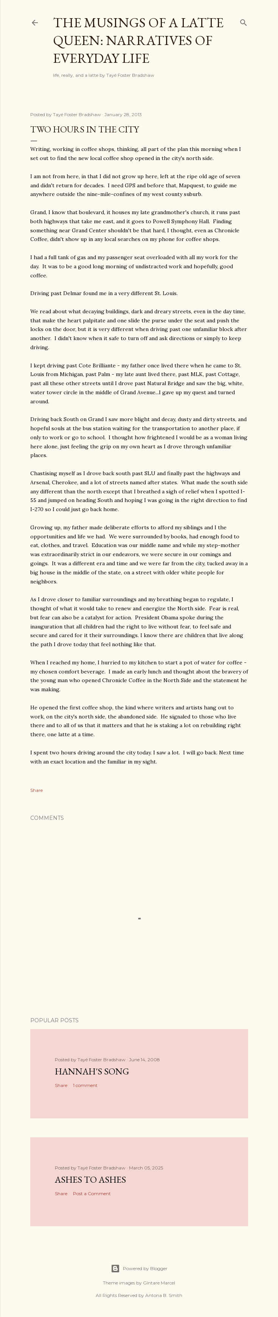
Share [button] (36, 790)
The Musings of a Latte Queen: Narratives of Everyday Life (138, 40)
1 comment (85, 1085)
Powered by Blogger (139, 1268)
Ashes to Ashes (90, 1179)
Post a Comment (92, 1193)
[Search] (243, 21)
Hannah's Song (92, 1071)
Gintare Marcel (159, 1283)
